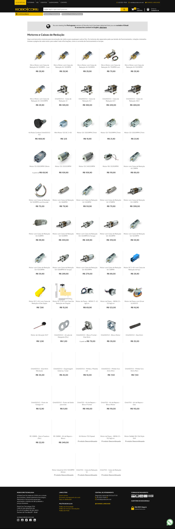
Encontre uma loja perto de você (69, 497)
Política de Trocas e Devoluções (69, 509)
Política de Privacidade (66, 507)
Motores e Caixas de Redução (72, 14)
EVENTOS (44, 2)
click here (103, 27)
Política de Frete (64, 511)
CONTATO (64, 2)
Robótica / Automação (52, 14)
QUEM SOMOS (53, 2)
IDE (37, 2)
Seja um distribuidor (65, 499)
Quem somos (63, 495)
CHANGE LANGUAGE (152, 2)
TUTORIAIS (30, 2)
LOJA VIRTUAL (20, 2)
